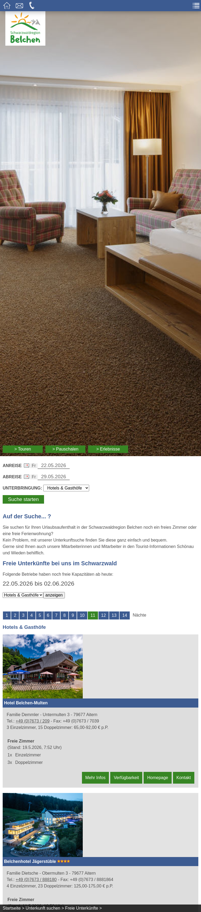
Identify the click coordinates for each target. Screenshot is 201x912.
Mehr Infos (95, 777)
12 (103, 615)
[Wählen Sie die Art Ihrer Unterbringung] (66, 488)
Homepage (157, 777)
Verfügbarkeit (126, 777)
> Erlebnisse (108, 449)
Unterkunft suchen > (45, 908)
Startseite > (13, 908)
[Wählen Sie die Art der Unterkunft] (23, 595)
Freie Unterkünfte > (83, 908)
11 (92, 615)
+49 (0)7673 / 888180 (36, 879)
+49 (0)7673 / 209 (33, 721)
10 (82, 615)
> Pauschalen (65, 449)
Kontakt (183, 777)
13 (114, 615)
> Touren (22, 449)
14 (124, 615)
